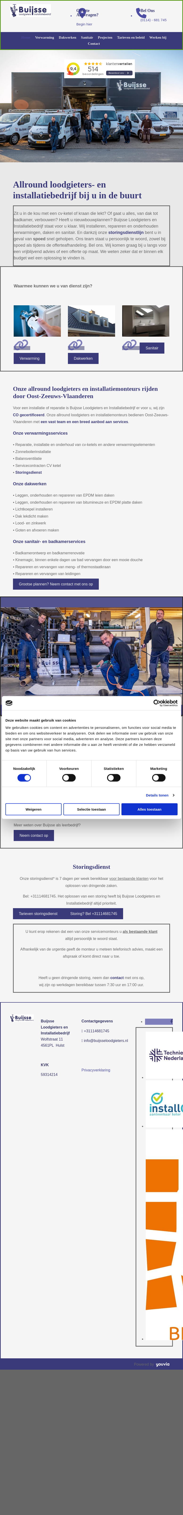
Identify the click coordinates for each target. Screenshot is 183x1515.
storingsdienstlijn (126, 232)
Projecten (105, 37)
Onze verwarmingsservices (40, 433)
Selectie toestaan (91, 809)
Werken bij (157, 37)
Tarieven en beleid (131, 37)
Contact (94, 43)
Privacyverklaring (96, 1070)
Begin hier (84, 24)
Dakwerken (67, 37)
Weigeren (34, 809)
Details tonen (157, 795)
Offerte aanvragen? (87, 12)
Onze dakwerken (29, 484)
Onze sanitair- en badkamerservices (49, 541)
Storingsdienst (28, 472)
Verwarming (44, 37)
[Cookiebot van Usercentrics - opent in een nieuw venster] (157, 702)
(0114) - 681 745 (153, 20)
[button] (29, 358)
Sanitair (87, 37)
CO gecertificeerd (28, 415)
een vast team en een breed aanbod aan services (84, 422)
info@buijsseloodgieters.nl (106, 1041)
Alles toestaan (149, 809)
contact (117, 978)
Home (25, 37)
